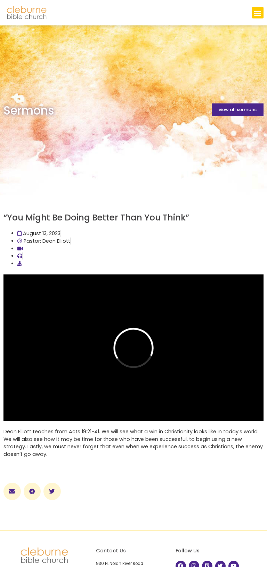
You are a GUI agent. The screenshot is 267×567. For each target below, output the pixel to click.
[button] (258, 12)
